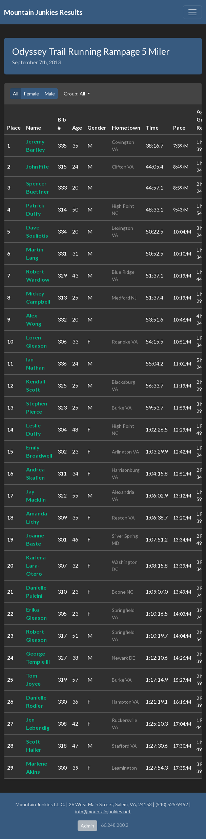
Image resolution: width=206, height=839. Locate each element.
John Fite (37, 166)
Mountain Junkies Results (43, 12)
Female (31, 93)
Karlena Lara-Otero (36, 565)
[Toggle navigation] (192, 12)
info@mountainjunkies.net (103, 811)
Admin (87, 826)
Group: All (75, 93)
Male (50, 93)
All (15, 93)
